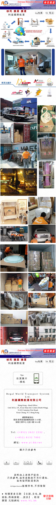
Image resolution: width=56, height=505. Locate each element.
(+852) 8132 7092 (28, 437)
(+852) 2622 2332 (30, 432)
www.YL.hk (29, 500)
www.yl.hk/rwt (32, 442)
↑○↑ (28, 462)
